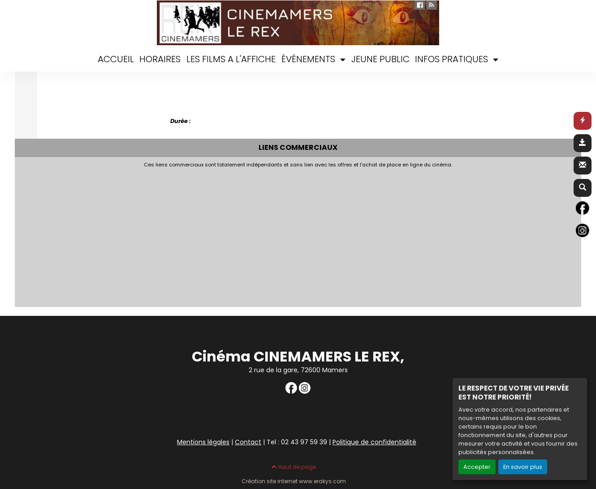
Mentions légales (203, 442)
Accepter (477, 467)
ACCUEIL (116, 59)
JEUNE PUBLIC (380, 59)
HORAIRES (160, 59)
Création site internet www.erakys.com (294, 481)
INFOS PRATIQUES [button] (452, 59)
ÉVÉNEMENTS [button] (309, 59)
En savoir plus (522, 467)
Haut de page (294, 467)
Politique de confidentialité (374, 442)
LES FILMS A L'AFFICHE (231, 59)
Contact (248, 442)
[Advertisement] (236, 235)
